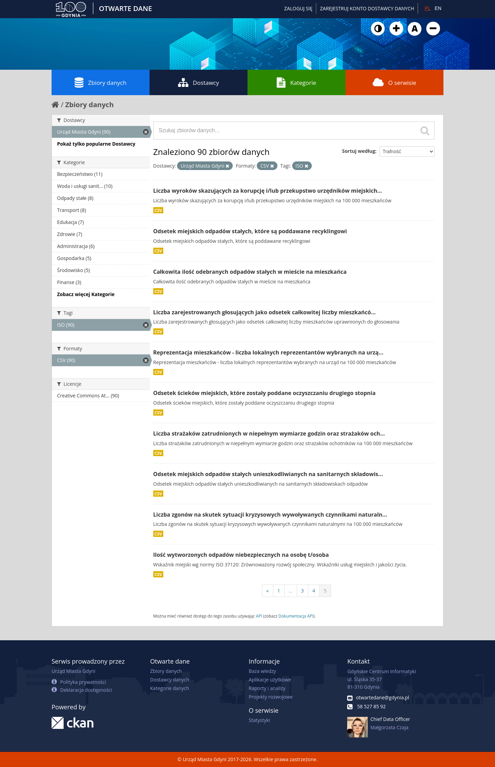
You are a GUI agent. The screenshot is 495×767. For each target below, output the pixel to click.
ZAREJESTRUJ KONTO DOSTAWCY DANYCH (367, 8)
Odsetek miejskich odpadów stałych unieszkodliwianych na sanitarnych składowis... (268, 474)
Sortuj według (358, 151)
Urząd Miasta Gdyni (73, 671)
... (291, 590)
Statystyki (259, 720)
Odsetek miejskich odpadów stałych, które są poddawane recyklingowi (250, 231)
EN (438, 8)
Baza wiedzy (262, 671)
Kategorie (296, 82)
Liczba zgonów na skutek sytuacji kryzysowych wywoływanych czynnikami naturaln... (270, 514)
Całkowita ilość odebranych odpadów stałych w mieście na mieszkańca (250, 271)
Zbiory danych (100, 82)
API (259, 616)
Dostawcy (198, 82)
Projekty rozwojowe (271, 696)
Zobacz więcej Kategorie (85, 294)
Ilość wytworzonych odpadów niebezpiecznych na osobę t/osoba (241, 555)
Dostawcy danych (169, 679)
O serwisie (394, 82)
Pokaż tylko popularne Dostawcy (96, 143)
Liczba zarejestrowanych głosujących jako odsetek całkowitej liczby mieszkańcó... (264, 312)
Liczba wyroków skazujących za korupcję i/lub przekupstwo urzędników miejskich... (267, 190)
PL (427, 8)
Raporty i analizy (267, 688)
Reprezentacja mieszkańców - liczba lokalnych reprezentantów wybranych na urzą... (268, 352)
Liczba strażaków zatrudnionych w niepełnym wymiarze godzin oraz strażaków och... (269, 433)
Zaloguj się (298, 8)
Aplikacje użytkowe (270, 679)
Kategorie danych (169, 688)
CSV (158, 210)
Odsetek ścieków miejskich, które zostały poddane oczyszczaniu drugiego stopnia (264, 393)
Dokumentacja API (296, 616)
